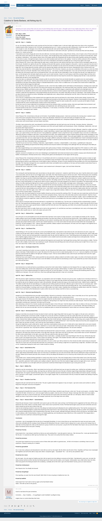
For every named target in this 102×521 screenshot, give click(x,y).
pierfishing (7, 516)
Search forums (13, 8)
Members (29, 5)
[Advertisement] (51, 13)
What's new (21, 5)
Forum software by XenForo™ (51, 519)
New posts (6, 8)
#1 (96, 26)
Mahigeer (9, 500)
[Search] (94, 5)
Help (90, 516)
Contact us (77, 516)
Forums (13, 5)
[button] (25, 5)
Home (6, 5)
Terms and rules (84, 516)
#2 (96, 492)
